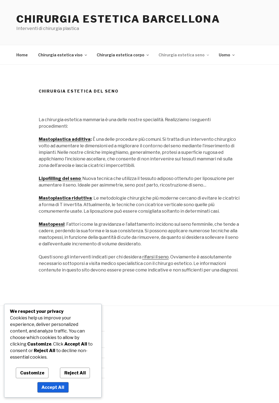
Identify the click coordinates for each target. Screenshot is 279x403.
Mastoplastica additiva (64, 139)
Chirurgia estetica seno (184, 55)
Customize (32, 372)
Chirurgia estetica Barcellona (118, 19)
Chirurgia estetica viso (63, 55)
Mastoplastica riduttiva (65, 198)
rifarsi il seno (155, 256)
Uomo (227, 55)
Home (22, 55)
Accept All (52, 387)
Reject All (75, 372)
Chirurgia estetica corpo (123, 55)
